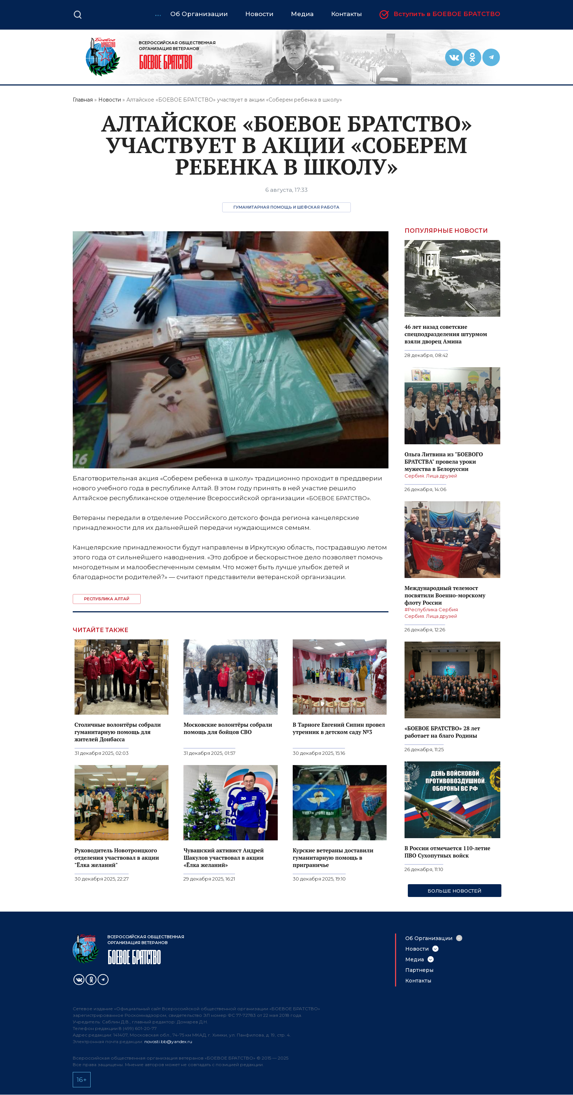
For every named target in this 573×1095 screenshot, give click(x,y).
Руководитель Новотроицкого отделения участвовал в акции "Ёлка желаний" (117, 857)
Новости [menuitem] (259, 14)
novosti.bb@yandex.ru (168, 1041)
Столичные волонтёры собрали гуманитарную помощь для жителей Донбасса (118, 732)
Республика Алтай (106, 598)
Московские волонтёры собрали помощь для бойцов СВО (227, 728)
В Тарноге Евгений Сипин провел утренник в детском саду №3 (339, 728)
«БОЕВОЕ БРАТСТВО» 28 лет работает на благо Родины (442, 732)
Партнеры (419, 970)
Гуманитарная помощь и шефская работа (286, 207)
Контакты (418, 980)
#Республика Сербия (431, 609)
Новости (109, 99)
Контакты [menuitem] (346, 14)
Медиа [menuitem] (302, 14)
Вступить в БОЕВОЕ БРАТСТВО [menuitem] (447, 14)
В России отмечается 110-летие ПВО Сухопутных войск (447, 851)
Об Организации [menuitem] (199, 14)
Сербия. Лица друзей (431, 476)
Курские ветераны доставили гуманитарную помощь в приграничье (333, 857)
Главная (83, 99)
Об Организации (428, 938)
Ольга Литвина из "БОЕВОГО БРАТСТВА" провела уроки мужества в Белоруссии (444, 461)
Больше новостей (454, 891)
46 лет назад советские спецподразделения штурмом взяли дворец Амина (446, 334)
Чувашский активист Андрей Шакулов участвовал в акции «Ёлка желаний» (223, 857)
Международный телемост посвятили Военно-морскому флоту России (445, 595)
